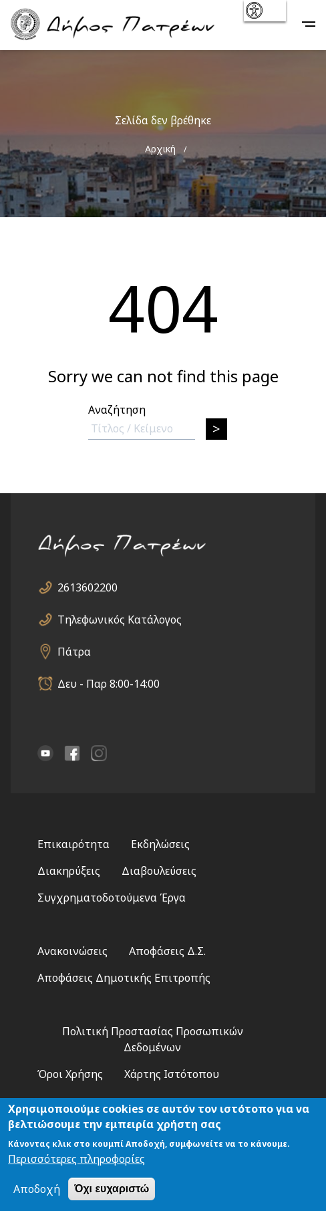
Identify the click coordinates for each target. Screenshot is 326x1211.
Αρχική (160, 148)
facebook (72, 753)
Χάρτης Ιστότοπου (171, 1074)
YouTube (45, 753)
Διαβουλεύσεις (159, 870)
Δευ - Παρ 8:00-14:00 (108, 683)
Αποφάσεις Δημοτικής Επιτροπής (123, 977)
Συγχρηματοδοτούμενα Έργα (111, 897)
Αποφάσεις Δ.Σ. (167, 951)
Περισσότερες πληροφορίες (76, 1159)
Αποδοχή (36, 1189)
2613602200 (87, 587)
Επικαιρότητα (73, 844)
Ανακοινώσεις (72, 951)
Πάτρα (74, 651)
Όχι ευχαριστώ (111, 1188)
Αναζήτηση (117, 409)
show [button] (263, 10)
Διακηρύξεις (68, 870)
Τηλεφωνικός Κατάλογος (119, 619)
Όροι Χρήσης (70, 1074)
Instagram (99, 753)
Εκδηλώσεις (160, 844)
